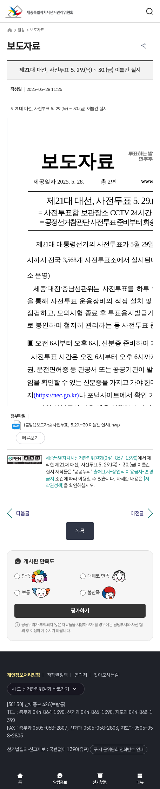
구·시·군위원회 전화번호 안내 (119, 749)
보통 (26, 592)
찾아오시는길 (106, 675)
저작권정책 (57, 675)
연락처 (80, 675)
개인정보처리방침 (23, 675)
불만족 (93, 592)
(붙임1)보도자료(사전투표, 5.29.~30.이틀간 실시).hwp (66, 424)
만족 (26, 576)
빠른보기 (30, 438)
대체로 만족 (98, 576)
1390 (72, 749)
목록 (79, 531)
